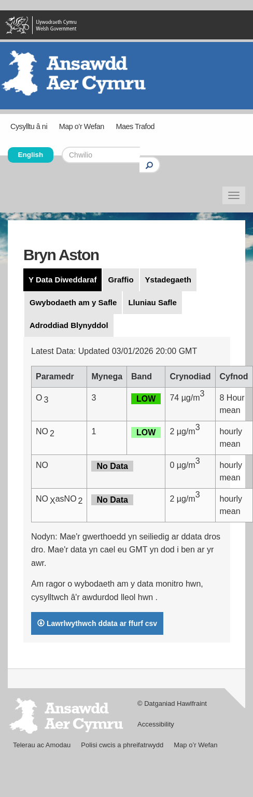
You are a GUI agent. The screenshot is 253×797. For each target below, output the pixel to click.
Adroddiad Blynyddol (69, 325)
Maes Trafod (135, 126)
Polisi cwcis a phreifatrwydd (122, 745)
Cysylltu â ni (28, 126)
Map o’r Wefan (81, 126)
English (31, 155)
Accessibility (155, 724)
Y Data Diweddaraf (62, 279)
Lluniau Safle (152, 302)
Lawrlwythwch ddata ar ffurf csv (97, 623)
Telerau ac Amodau (42, 745)
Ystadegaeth (168, 279)
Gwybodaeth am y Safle (73, 302)
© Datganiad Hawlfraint (172, 703)
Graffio (120, 279)
